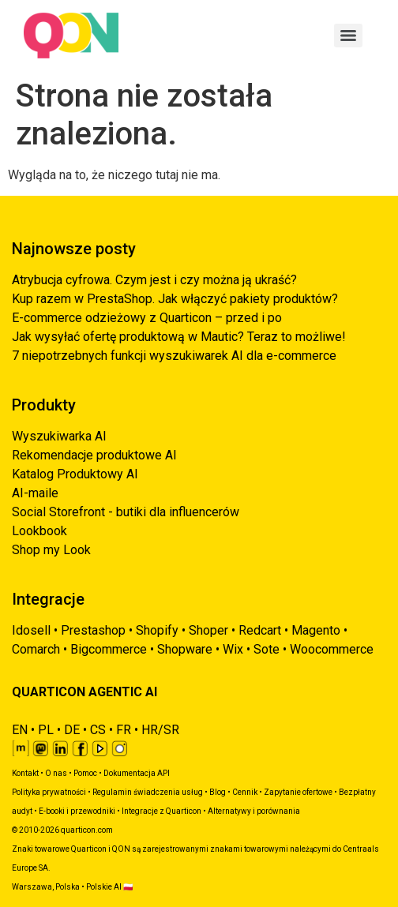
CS (98, 729)
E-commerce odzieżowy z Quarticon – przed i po (147, 317)
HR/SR (160, 729)
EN (20, 729)
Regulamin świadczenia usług (147, 792)
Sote (266, 649)
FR (123, 729)
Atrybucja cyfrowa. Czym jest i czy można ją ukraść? (154, 279)
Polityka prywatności (49, 792)
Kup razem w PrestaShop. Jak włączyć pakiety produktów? (175, 298)
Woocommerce (332, 649)
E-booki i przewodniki (77, 811)
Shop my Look (51, 549)
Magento (315, 630)
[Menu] (348, 35)
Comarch (36, 649)
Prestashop (93, 630)
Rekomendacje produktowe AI (94, 455)
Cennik (244, 792)
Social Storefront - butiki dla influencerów (125, 511)
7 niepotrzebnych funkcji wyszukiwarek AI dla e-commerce (174, 355)
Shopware (184, 649)
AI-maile (35, 492)
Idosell (31, 630)
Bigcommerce (108, 649)
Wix (233, 649)
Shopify (157, 630)
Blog (217, 792)
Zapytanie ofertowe (298, 792)
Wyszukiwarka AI (59, 436)
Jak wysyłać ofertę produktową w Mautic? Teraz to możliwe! (179, 336)
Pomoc (85, 773)
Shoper (208, 630)
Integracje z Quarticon (161, 811)
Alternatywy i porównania (254, 811)
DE (72, 729)
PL (46, 729)
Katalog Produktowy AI (75, 474)
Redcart (259, 630)
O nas (56, 773)
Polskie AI (104, 887)
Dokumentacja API (136, 773)
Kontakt (25, 773)
